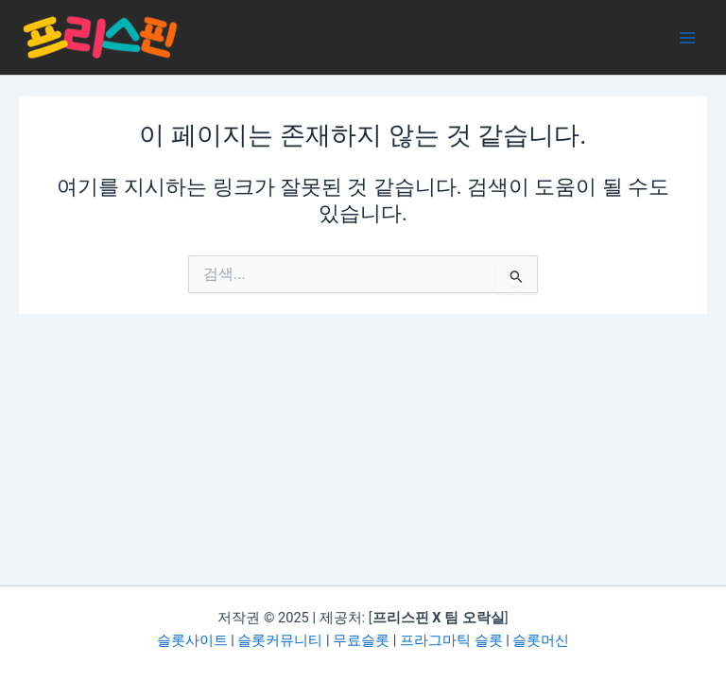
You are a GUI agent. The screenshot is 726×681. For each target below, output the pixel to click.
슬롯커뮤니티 (279, 640)
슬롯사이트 (192, 640)
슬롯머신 (540, 640)
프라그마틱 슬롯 (451, 640)
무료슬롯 (361, 640)
